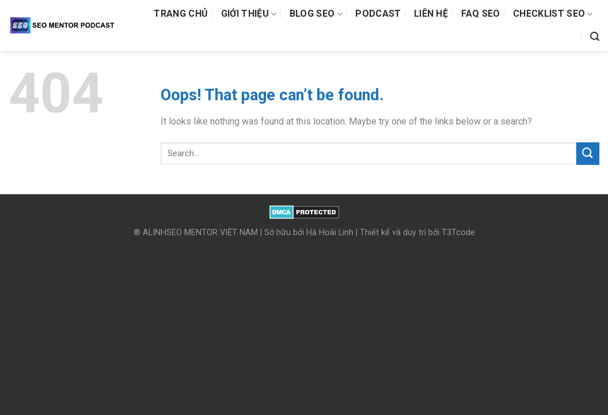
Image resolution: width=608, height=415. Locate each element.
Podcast (378, 13)
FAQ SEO (480, 13)
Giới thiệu (249, 14)
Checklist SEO (553, 14)
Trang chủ (181, 13)
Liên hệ (431, 13)
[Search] (594, 36)
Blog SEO (316, 14)
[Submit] (587, 153)
